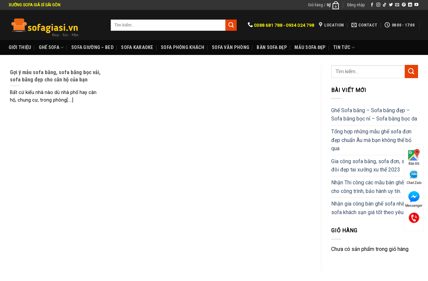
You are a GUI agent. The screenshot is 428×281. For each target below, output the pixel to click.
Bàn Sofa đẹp (272, 47)
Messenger (413, 199)
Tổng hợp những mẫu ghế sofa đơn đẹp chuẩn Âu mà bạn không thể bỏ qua (371, 140)
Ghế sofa (51, 47)
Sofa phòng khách (183, 47)
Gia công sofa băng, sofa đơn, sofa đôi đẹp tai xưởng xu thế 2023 (371, 165)
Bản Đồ (414, 157)
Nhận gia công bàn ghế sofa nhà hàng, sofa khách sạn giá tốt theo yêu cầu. (374, 208)
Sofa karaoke (137, 47)
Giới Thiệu (20, 47)
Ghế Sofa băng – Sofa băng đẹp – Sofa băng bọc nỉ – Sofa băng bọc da (374, 114)
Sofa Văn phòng (230, 47)
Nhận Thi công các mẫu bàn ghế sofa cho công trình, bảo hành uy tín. (373, 186)
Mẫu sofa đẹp (310, 47)
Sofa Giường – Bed (92, 47)
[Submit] (411, 71)
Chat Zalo (413, 177)
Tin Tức (344, 47)
